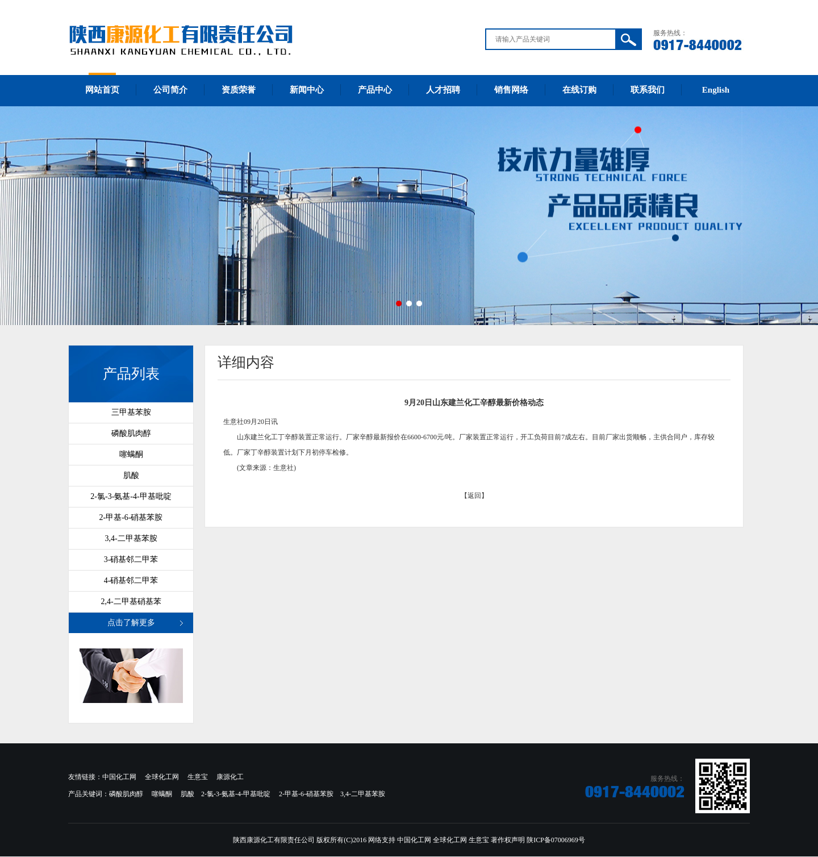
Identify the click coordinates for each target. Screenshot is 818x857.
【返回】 (474, 496)
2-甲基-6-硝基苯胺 (131, 517)
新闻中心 (307, 89)
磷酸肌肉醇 (131, 433)
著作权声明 (508, 840)
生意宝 (197, 777)
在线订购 (579, 89)
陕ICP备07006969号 (556, 840)
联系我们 (648, 89)
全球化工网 (162, 777)
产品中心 (375, 89)
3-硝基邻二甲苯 (131, 559)
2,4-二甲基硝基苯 (131, 601)
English (715, 89)
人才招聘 (443, 89)
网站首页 (102, 89)
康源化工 (230, 777)
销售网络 (511, 89)
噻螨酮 (131, 454)
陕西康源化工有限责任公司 (274, 840)
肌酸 (131, 475)
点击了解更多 (131, 622)
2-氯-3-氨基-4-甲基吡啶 (130, 496)
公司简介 (170, 89)
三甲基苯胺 (131, 412)
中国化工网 (119, 777)
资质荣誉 (239, 89)
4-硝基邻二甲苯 (131, 580)
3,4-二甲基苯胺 (131, 538)
